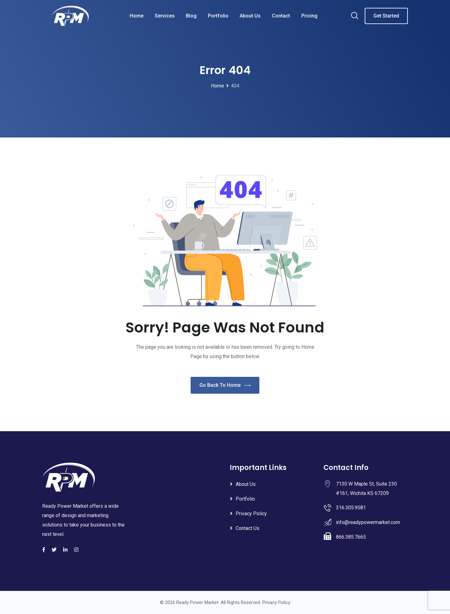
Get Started (386, 16)
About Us (250, 16)
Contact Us (247, 528)
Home (136, 16)
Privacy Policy (251, 514)
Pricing (309, 16)
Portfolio (218, 16)
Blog (191, 16)
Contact (281, 16)
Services (165, 16)
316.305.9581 (351, 508)
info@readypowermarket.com (368, 522)
